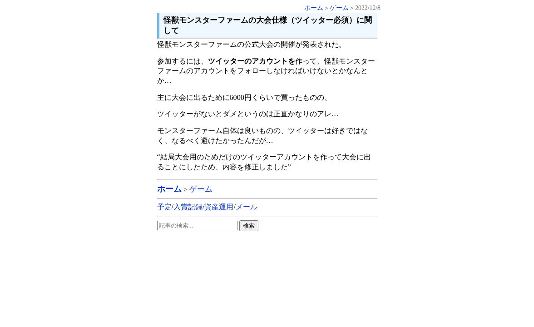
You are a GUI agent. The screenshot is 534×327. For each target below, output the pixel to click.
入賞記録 (188, 207)
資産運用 (218, 207)
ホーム (313, 8)
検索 (249, 225)
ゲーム (339, 8)
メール (246, 207)
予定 (164, 207)
